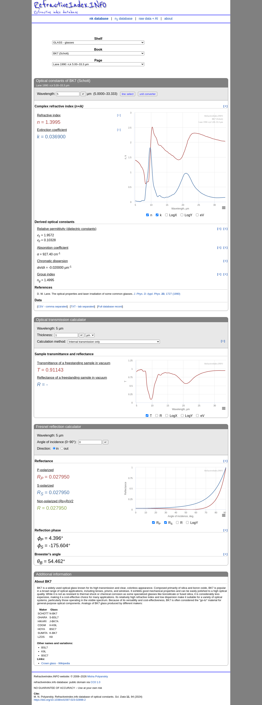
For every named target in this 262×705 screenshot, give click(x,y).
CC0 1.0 (96, 682)
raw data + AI (148, 18)
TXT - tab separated (82, 306)
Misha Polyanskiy (97, 676)
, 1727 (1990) (157, 293)
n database (124, 18)
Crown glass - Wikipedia (55, 663)
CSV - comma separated (52, 306)
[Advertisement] (197, 50)
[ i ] (226, 106)
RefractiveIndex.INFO (70, 5)
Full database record (110, 306)
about (168, 18)
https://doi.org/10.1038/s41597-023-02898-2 (60, 699)
